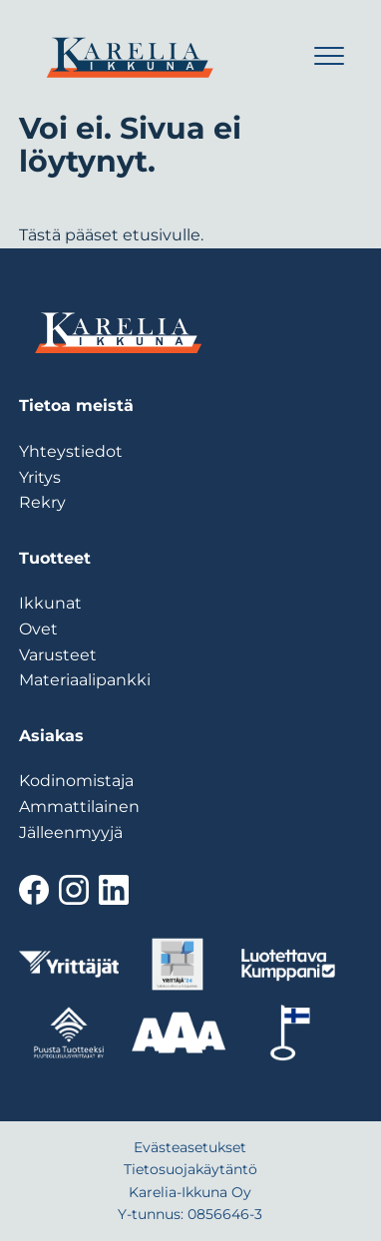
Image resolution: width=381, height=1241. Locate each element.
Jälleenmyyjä (71, 832)
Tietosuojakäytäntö (190, 1169)
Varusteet (58, 654)
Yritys (40, 477)
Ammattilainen (79, 806)
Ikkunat (50, 603)
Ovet (38, 629)
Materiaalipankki (85, 679)
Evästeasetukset (190, 1147)
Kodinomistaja (76, 780)
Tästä (40, 234)
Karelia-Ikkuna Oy (190, 1192)
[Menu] (325, 61)
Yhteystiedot (71, 451)
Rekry (42, 502)
